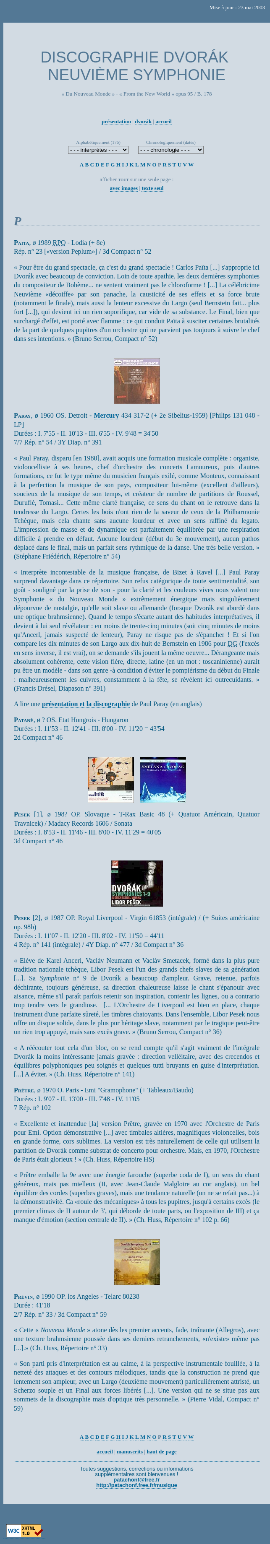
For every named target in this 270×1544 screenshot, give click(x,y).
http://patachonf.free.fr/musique (136, 1485)
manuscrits (130, 1451)
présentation (116, 121)
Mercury (106, 415)
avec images (124, 188)
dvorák (143, 121)
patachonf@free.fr (137, 1479)
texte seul (152, 188)
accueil (163, 121)
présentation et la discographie (86, 703)
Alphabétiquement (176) (98, 142)
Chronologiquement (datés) (171, 142)
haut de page (161, 1451)
